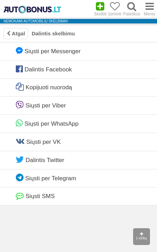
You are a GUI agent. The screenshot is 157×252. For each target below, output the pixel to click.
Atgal (16, 33)
